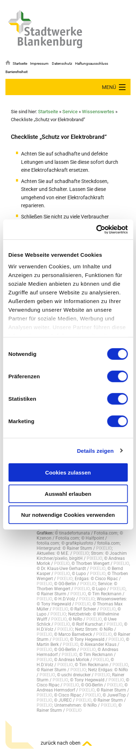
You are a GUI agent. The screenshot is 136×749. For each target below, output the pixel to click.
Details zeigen (95, 450)
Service (70, 111)
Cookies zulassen (68, 472)
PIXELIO (104, 548)
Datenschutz (62, 63)
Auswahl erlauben (68, 493)
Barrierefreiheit (16, 72)
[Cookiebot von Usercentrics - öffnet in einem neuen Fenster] (97, 229)
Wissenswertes (98, 111)
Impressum (39, 63)
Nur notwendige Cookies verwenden (68, 515)
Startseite (20, 63)
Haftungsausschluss (91, 63)
